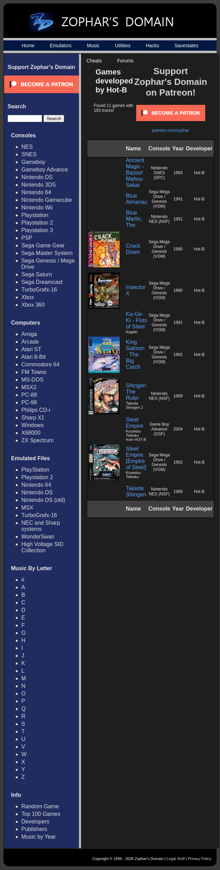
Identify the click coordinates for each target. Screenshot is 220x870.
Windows (32, 425)
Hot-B (199, 172)
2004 (178, 429)
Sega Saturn (36, 274)
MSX (27, 508)
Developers (35, 821)
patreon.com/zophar (170, 130)
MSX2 (29, 387)
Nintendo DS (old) (43, 500)
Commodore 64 (40, 364)
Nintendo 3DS (38, 185)
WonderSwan (37, 537)
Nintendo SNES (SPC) (159, 173)
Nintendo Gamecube (46, 200)
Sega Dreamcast (41, 282)
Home (28, 45)
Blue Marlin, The (134, 219)
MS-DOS (32, 380)
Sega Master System (47, 253)
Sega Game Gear (42, 245)
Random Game (40, 806)
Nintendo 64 (36, 192)
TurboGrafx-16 (39, 290)
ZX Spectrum (37, 440)
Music (93, 45)
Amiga (29, 334)
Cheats (94, 60)
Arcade (30, 342)
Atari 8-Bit (33, 357)
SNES (29, 154)
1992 (178, 354)
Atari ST (31, 349)
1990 (178, 249)
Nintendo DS (37, 177)
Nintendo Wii (37, 207)
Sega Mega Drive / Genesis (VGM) (159, 199)
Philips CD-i (35, 410)
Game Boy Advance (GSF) (159, 429)
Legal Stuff (175, 859)
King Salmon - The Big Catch (135, 354)
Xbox (27, 297)
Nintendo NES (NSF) (159, 219)
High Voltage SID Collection (42, 547)
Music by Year (38, 837)
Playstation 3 (37, 230)
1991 (178, 199)
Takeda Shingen (136, 491)
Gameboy (33, 162)
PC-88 (29, 395)
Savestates (186, 45)
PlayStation (35, 470)
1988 (178, 491)
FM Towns (34, 372)
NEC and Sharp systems (40, 526)
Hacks (152, 45)
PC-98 (29, 402)
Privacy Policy (199, 859)
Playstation (34, 215)
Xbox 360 (33, 305)
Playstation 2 (37, 223)
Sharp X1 (32, 418)
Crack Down (133, 249)
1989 (178, 396)
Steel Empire (134, 423)
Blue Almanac (136, 199)
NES (27, 147)
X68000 (30, 433)
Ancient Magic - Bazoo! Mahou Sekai (135, 172)
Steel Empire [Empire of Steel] (136, 458)
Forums (125, 60)
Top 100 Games (40, 814)
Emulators (61, 45)
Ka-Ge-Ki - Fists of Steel (136, 320)
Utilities (122, 45)
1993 (178, 172)
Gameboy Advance (44, 169)
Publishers (34, 829)
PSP (26, 238)
